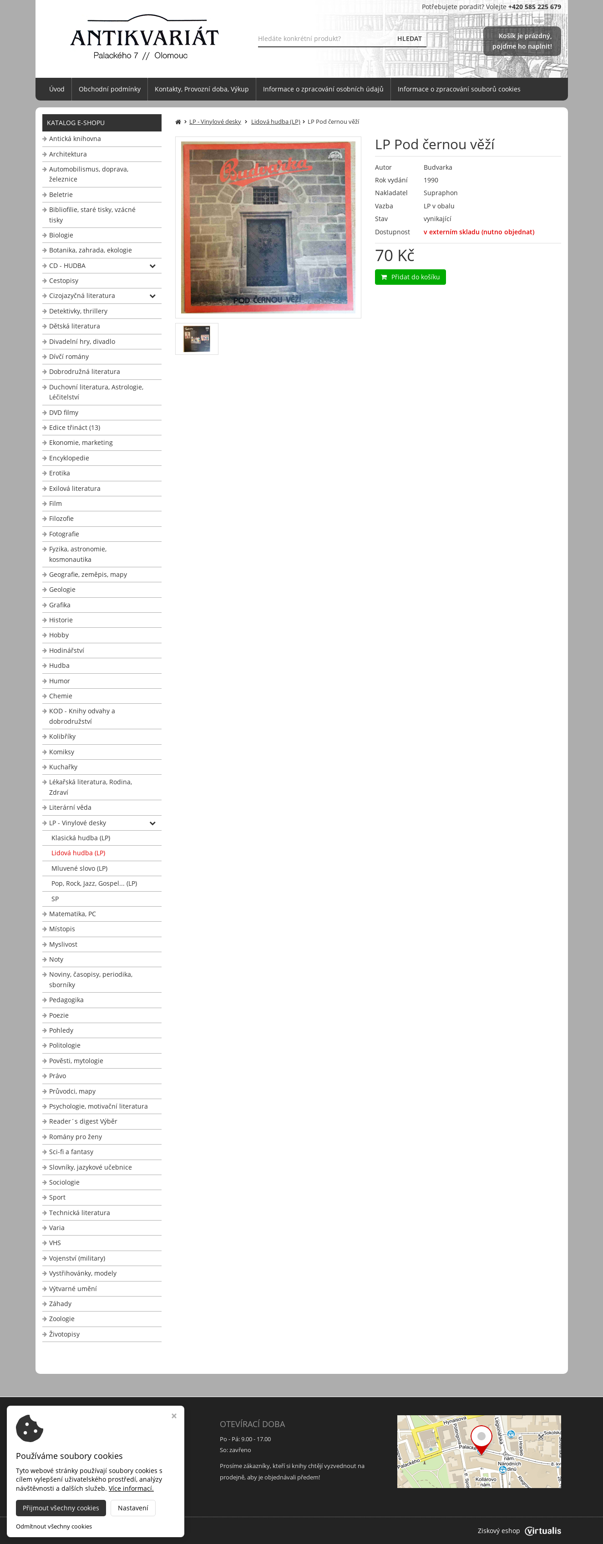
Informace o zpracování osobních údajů (323, 89)
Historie (61, 620)
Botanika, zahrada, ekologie (90, 250)
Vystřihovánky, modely (83, 1273)
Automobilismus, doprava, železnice (88, 174)
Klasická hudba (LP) (80, 837)
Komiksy (61, 751)
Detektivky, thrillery (78, 311)
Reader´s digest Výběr (83, 1121)
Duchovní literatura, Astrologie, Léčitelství (96, 392)
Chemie (60, 695)
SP (55, 898)
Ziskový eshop (519, 1530)
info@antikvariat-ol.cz (76, 1488)
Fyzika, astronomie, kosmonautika (77, 554)
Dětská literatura (74, 326)
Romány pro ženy (75, 1136)
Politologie (65, 1045)
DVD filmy (63, 412)
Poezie (59, 1015)
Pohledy (61, 1030)
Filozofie (61, 518)
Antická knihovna (75, 138)
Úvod (57, 89)
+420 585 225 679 (70, 1477)
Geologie (62, 589)
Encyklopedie (69, 458)
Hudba (59, 665)
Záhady (60, 1303)
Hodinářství (66, 650)
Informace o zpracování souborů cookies (459, 89)
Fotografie (64, 534)
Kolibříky (62, 736)
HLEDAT (409, 38)
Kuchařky (63, 766)
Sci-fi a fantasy (71, 1151)
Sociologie (64, 1182)
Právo (57, 1075)
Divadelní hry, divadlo (82, 341)
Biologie (61, 235)
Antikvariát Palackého (131, 1530)
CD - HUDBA (67, 265)
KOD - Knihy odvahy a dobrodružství (82, 715)
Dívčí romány (69, 356)
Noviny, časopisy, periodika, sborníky (90, 979)
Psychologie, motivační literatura (98, 1106)
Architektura (68, 154)
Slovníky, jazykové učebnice (90, 1167)
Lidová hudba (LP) (78, 852)
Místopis (62, 928)
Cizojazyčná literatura (82, 295)
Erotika (59, 473)
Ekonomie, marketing (81, 442)
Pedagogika (66, 999)
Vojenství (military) (77, 1258)
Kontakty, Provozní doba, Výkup (202, 89)
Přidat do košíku (410, 276)
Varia (57, 1227)
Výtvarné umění (73, 1288)
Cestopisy (63, 280)
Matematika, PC (72, 913)
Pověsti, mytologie (76, 1060)
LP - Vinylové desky (77, 822)
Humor (59, 680)
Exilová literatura (75, 488)
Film (55, 503)
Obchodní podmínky (110, 89)
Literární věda (70, 807)
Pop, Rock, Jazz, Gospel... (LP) (94, 883)
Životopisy (64, 1334)
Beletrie (61, 194)
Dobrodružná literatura (84, 371)
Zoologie (62, 1318)
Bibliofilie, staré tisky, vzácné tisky (92, 214)
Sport (57, 1197)
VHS (55, 1242)
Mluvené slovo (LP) (79, 868)
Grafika (60, 604)
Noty (56, 959)
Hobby (59, 635)
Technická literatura (79, 1212)
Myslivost (63, 944)
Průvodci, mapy (72, 1091)
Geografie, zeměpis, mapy (88, 574)
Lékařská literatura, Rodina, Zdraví (90, 786)
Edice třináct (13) (74, 427)
